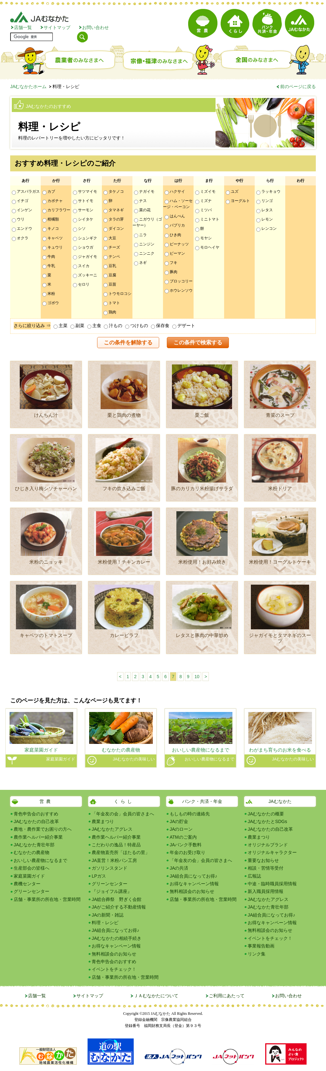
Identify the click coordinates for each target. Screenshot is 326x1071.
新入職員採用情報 (265, 891)
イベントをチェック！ (114, 969)
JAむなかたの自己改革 (36, 821)
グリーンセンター (31, 891)
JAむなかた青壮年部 (34, 844)
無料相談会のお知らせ (114, 953)
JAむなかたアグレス (112, 829)
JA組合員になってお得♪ (115, 930)
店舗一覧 (23, 27)
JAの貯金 (179, 821)
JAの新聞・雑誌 (108, 914)
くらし (124, 801)
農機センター (27, 883)
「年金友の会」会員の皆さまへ (123, 813)
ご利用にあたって (226, 995)
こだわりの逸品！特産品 (116, 844)
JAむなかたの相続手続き (116, 938)
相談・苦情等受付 (265, 868)
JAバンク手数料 (186, 844)
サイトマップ (57, 27)
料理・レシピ (105, 922)
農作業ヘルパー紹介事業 (38, 837)
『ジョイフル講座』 (112, 891)
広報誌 (254, 876)
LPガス (99, 876)
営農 (46, 801)
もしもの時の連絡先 (190, 813)
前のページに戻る (298, 86)
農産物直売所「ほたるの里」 (121, 852)
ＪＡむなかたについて (156, 995)
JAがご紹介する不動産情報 (119, 907)
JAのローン (181, 829)
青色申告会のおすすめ (36, 813)
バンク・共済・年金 (202, 801)
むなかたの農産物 (31, 852)
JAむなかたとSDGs (267, 821)
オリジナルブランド (268, 844)
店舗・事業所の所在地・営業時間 (47, 899)
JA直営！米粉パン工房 (114, 860)
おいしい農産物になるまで (40, 860)
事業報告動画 (261, 945)
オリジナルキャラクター (272, 852)
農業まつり (103, 821)
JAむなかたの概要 (266, 813)
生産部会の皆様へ (31, 868)
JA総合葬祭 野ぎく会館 (116, 899)
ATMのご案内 (183, 837)
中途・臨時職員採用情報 (272, 883)
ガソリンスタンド (109, 868)
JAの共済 (179, 868)
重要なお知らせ (263, 860)
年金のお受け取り (187, 852)
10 (197, 676)
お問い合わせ (95, 27)
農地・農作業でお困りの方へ (43, 829)
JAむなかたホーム (28, 86)
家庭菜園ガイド (29, 876)
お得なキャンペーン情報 (116, 945)
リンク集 (257, 953)
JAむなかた (279, 801)
